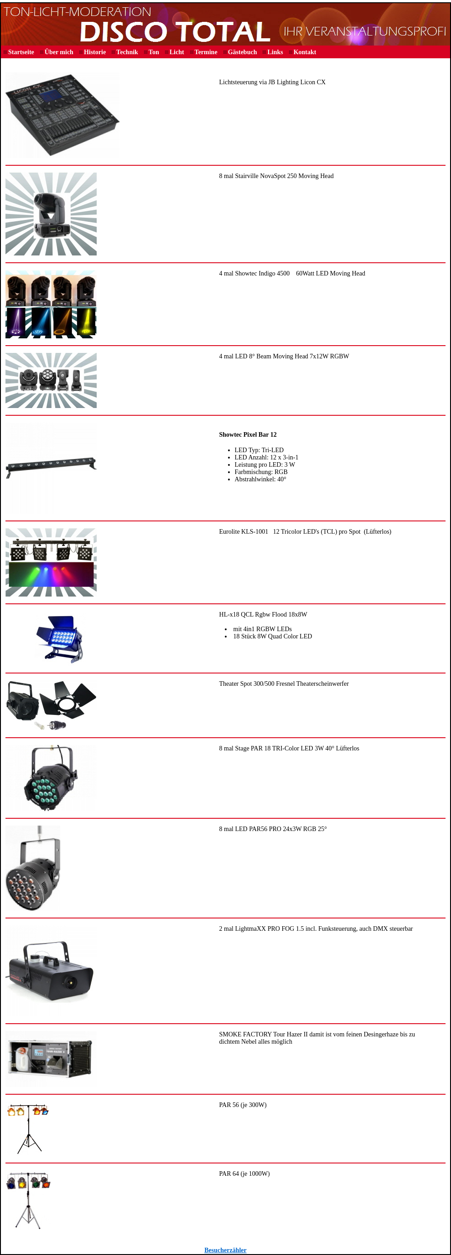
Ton (154, 52)
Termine (206, 52)
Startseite (21, 52)
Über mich (59, 52)
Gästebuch (242, 52)
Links (275, 52)
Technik (127, 52)
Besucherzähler (225, 1250)
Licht (177, 52)
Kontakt (305, 52)
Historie (95, 52)
